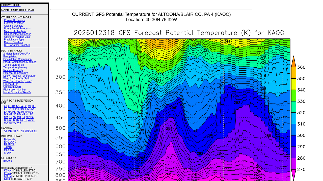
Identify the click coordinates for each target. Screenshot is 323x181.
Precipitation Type (14, 39)
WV (14, 122)
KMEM (8, 176)
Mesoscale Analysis (15, 31)
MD (14, 111)
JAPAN (8, 147)
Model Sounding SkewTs (17, 92)
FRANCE (9, 144)
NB (14, 130)
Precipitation (10, 56)
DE (34, 106)
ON (27, 130)
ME (18, 111)
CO (25, 106)
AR (13, 106)
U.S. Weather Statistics (17, 45)
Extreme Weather (14, 23)
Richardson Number (14, 89)
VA (29, 120)
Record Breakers (13, 42)
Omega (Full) (10, 84)
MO (31, 111)
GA (9, 109)
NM (6, 117)
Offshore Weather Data (17, 36)
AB (5, 130)
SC (9, 120)
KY (33, 109)
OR (28, 117)
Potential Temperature (15, 73)
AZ (17, 106)
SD (13, 120)
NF (18, 130)
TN (17, 120)
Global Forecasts (13, 25)
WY (19, 122)
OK (23, 117)
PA (32, 117)
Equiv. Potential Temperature (19, 75)
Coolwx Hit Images (14, 20)
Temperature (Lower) (15, 67)
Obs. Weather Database (17, 34)
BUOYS (7, 160)
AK (5, 106)
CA (21, 106)
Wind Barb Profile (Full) (16, 78)
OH (19, 117)
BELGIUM (9, 139)
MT (10, 114)
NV (10, 117)
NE (23, 114)
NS (22, 130)
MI (22, 111)
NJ (31, 114)
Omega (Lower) (12, 86)
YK (35, 130)
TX (21, 120)
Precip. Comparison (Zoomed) (20, 62)
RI (5, 120)
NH (27, 114)
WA (6, 122)
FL (5, 109)
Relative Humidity (13, 70)
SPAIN (7, 152)
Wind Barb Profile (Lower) (17, 81)
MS (6, 114)
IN (22, 109)
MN (27, 111)
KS (29, 109)
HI (13, 109)
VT (33, 120)
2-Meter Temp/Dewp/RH (16, 53)
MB (10, 130)
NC (14, 114)
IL (25, 109)
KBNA (7, 170)
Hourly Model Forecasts (17, 28)
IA (16, 109)
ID (19, 109)
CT (29, 106)
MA (9, 111)
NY (14, 117)
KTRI (7, 178)
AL (9, 106)
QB (31, 130)
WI (10, 122)
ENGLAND (10, 141)
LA (5, 111)
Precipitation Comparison (17, 59)
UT (25, 120)
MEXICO (9, 150)
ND (19, 114)
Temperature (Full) (13, 64)
